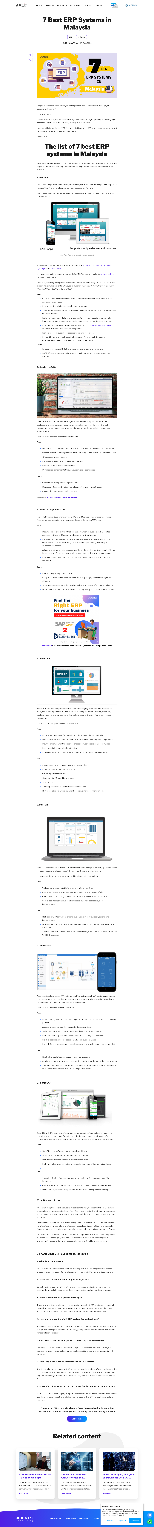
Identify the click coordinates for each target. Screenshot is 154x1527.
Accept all (135, 1521)
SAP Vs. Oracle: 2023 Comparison (62, 498)
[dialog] (122, 1514)
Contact (88, 5)
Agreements (84, 1519)
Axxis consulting (107, 274)
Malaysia (81, 37)
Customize (108, 1521)
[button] (149, 1521)
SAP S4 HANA (55, 269)
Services (50, 5)
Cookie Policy (70, 1519)
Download (47, 646)
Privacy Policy (55, 1519)
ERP (70, 37)
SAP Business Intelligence (100, 325)
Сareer (99, 5)
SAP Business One (91, 266)
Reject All (122, 1521)
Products (62, 5)
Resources (75, 5)
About (39, 5)
